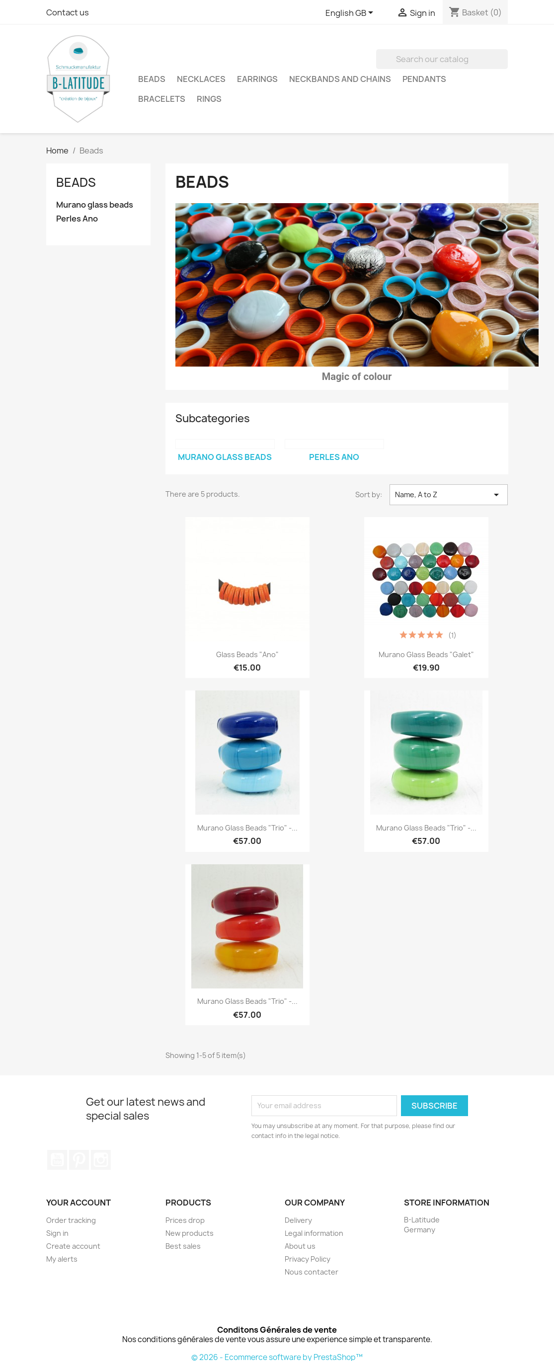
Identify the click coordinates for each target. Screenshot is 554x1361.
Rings (209, 98)
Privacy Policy (307, 1259)
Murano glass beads (94, 205)
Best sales (183, 1246)
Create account (73, 1246)
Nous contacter (311, 1272)
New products (189, 1233)
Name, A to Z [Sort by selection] (449, 495)
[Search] (442, 59)
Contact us (67, 12)
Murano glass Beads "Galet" (426, 654)
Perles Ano (77, 219)
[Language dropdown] (351, 13)
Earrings (257, 79)
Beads (151, 79)
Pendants (424, 79)
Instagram (101, 1160)
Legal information (314, 1233)
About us (300, 1246)
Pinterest (79, 1160)
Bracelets (161, 98)
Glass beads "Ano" (247, 654)
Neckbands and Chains (340, 79)
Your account (78, 1202)
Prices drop (185, 1220)
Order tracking (71, 1220)
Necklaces (201, 79)
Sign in (57, 1233)
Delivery (298, 1220)
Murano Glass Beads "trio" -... (247, 827)
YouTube (57, 1160)
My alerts (62, 1259)
